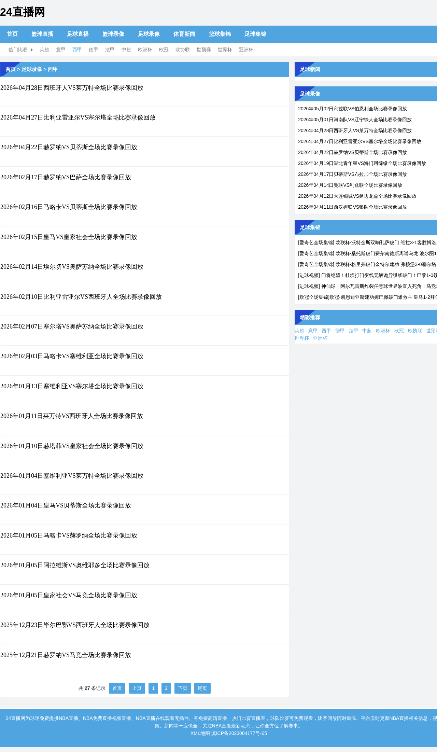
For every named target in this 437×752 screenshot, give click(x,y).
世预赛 (204, 49)
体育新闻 (184, 34)
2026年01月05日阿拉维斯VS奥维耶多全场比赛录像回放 (75, 565)
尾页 (202, 688)
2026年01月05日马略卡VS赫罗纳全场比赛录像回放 (68, 535)
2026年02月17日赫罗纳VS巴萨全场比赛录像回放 (65, 177)
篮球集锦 (220, 34)
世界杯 (225, 49)
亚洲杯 (246, 49)
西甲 (77, 49)
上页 (137, 688)
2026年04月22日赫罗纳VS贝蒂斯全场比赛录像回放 (68, 147)
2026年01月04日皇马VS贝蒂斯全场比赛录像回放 (65, 505)
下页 (182, 688)
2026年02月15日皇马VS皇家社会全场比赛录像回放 (68, 237)
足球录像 (149, 34)
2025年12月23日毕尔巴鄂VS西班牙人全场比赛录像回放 (75, 625)
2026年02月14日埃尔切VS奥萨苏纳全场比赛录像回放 (71, 266)
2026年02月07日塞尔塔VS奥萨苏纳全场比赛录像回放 (71, 326)
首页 (12, 34)
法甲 (110, 49)
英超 (44, 49)
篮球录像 (113, 34)
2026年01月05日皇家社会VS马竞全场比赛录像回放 (68, 595)
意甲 (61, 49)
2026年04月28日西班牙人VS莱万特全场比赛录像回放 (71, 87)
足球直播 (78, 34)
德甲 (93, 49)
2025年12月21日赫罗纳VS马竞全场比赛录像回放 (65, 655)
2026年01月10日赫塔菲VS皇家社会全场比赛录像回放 (71, 446)
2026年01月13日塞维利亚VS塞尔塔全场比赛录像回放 (71, 386)
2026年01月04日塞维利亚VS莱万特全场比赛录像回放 (71, 475)
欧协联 (182, 49)
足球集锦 (255, 34)
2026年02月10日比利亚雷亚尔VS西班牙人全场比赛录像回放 (81, 296)
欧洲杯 (145, 49)
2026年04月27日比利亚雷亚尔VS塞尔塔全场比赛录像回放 (78, 117)
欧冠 (164, 49)
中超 (126, 49)
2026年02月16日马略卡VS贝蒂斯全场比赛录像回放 (68, 207)
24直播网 (22, 12)
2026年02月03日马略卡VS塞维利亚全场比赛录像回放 (71, 356)
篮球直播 (42, 34)
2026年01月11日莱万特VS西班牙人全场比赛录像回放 (71, 416)
